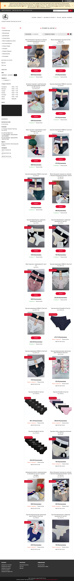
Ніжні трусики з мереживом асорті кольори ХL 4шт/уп (36, 130)
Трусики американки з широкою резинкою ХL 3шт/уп (60, 220)
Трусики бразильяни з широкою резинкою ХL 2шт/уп (60, 515)
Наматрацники (6, 53)
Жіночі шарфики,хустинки (9, 41)
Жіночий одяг (6, 33)
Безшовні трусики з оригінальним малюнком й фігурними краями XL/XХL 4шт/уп (36, 85)
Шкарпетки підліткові (7, 571)
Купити (36, 70)
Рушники (5, 48)
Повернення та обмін (43, 566)
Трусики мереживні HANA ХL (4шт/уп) (61, 84)
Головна (34, 17)
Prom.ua (44, 578)
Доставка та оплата (49, 17)
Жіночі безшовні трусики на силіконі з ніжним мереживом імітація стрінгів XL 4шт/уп (61, 175)
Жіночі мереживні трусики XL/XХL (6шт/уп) (60, 40)
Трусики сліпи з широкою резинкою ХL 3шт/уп (60, 432)
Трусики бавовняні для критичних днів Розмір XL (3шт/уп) (61, 351)
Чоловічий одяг (6, 30)
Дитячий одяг (6, 35)
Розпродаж (5, 56)
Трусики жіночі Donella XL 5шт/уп (60, 308)
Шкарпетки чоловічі (6, 565)
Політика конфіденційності (52, 579)
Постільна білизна (7, 43)
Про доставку (41, 565)
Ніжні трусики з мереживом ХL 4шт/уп (36, 264)
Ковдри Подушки (7, 51)
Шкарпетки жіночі (6, 566)
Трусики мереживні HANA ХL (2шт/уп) (36, 351)
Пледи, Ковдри (6, 46)
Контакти (69, 17)
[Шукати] (70, 11)
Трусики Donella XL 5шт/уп (36, 392)
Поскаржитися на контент (39, 579)
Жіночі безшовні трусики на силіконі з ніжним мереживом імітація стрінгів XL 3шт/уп (61, 473)
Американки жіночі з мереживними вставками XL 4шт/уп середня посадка (36, 473)
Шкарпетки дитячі (6, 568)
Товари (39, 17)
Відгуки (64, 17)
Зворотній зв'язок (24, 565)
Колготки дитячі (6, 570)
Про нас (59, 17)
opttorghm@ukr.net (8, 133)
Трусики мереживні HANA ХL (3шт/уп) (61, 264)
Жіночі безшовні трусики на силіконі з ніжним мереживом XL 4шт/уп (36, 40)
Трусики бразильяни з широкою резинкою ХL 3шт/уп (36, 220)
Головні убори (6, 38)
